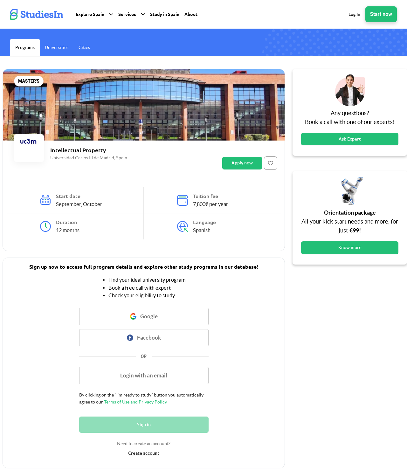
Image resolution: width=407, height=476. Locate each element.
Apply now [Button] (242, 162)
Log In (354, 14)
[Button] (270, 163)
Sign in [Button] (144, 424)
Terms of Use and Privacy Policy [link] (135, 401)
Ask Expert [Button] (350, 138)
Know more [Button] (350, 247)
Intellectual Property (78, 150)
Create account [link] (143, 453)
